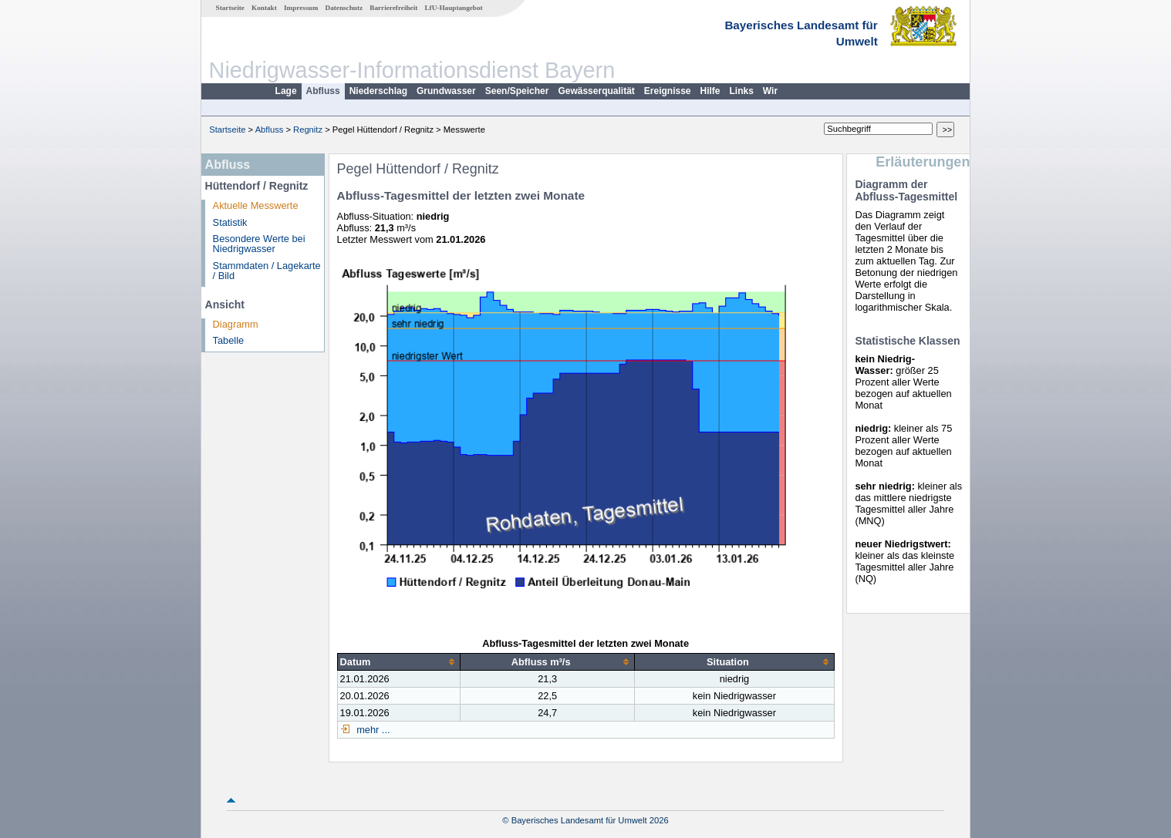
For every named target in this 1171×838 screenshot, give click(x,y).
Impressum (301, 8)
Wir (770, 91)
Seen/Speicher (517, 91)
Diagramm (235, 324)
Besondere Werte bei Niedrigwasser (259, 243)
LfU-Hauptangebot (453, 8)
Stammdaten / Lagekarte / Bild (267, 270)
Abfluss (323, 91)
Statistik (230, 222)
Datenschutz (344, 8)
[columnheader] (398, 661)
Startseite (230, 8)
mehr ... (372, 729)
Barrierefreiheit (393, 8)
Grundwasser (446, 91)
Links (742, 91)
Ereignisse (667, 91)
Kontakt (264, 8)
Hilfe (710, 91)
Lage (286, 91)
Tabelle (229, 340)
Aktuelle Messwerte (256, 205)
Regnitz (307, 129)
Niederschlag (378, 91)
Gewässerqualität (596, 91)
